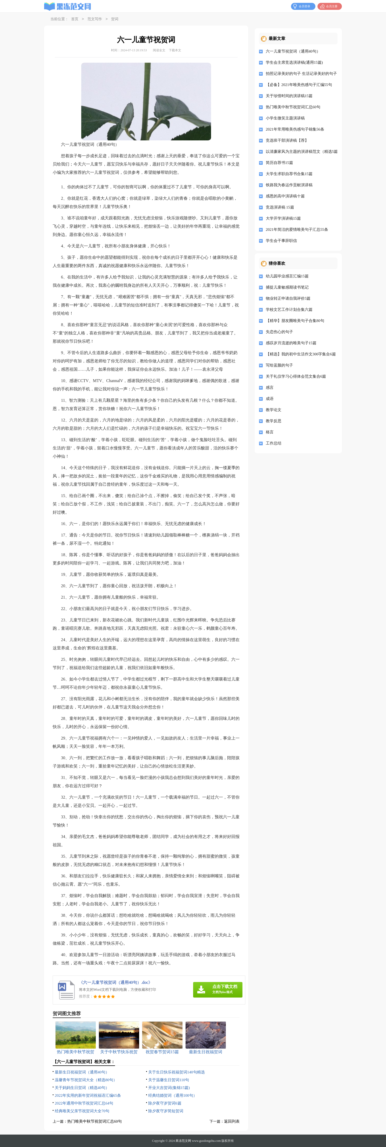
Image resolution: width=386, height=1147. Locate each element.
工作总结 (273, 443)
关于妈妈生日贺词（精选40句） (82, 1088)
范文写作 (94, 19)
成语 (270, 399)
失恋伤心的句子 (279, 332)
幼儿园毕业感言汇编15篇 (287, 276)
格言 (270, 432)
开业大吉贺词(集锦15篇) (169, 1088)
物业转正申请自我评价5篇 (288, 298)
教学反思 (273, 421)
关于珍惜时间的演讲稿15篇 (289, 96)
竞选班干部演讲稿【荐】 (287, 140)
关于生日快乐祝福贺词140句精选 (176, 1072)
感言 (270, 387)
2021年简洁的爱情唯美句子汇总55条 (297, 229)
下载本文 (175, 50)
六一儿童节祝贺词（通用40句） (293, 51)
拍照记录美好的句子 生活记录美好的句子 (300, 73)
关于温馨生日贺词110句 (168, 1080)
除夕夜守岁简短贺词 (165, 1111)
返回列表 (232, 1121)
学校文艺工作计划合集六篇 (289, 309)
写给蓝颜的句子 (279, 365)
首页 (74, 19)
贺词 (114, 19)
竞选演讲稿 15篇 (280, 207)
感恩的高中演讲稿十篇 (285, 196)
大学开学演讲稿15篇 (283, 218)
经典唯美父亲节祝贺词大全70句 (82, 1111)
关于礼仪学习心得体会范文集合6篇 (296, 376)
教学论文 (273, 410)
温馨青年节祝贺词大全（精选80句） (86, 1080)
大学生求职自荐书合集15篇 (289, 174)
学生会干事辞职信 (281, 241)
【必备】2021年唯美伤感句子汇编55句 (299, 85)
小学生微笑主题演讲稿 (285, 118)
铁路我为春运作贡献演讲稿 (289, 185)
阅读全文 (159, 50)
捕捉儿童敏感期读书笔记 (287, 287)
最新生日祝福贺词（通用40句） (82, 1072)
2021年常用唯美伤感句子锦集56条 (295, 129)
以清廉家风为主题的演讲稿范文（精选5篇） (300, 151)
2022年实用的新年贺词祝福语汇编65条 (88, 1095)
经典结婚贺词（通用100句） (172, 1095)
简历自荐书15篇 (279, 163)
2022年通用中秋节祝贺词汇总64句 (84, 1103)
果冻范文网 (183, 1141)
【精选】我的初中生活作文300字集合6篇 (300, 354)
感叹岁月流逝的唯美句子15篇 (291, 343)
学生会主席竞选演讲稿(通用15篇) (294, 62)
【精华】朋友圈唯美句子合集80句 (295, 321)
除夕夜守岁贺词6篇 (164, 1103)
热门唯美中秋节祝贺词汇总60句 (94, 1121)
